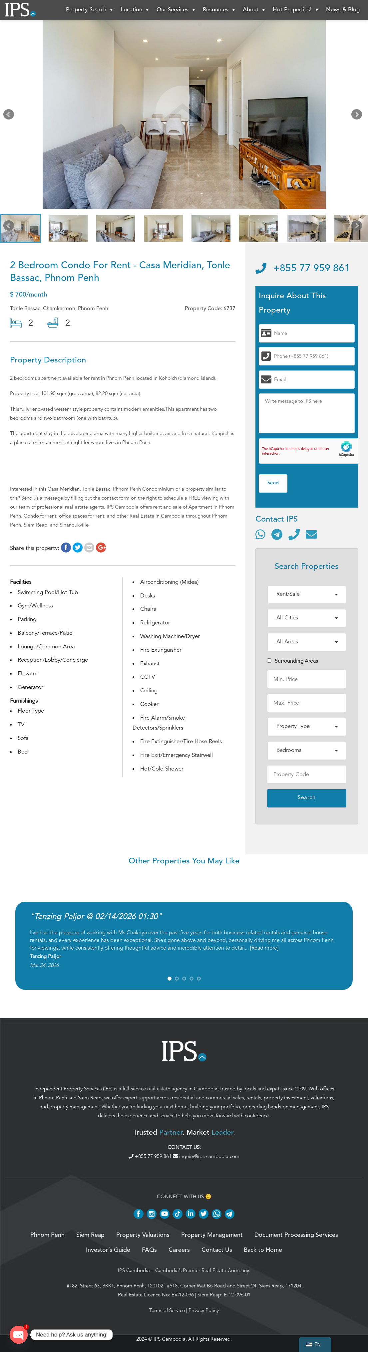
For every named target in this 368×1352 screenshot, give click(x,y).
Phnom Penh (53, 1098)
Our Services (176, 10)
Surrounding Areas (292, 661)
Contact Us (216, 1250)
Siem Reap (90, 1098)
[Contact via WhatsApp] (260, 534)
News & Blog (343, 10)
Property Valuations (143, 1235)
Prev (10, 115)
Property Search (90, 10)
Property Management (212, 1235)
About (254, 10)
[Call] (294, 534)
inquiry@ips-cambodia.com (206, 1156)
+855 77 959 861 (302, 269)
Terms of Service (167, 1310)
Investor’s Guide (108, 1250)
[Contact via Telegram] (276, 534)
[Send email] (311, 534)
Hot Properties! (296, 10)
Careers (179, 1250)
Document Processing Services (296, 1235)
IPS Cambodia (134, 1270)
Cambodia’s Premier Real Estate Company (202, 1270)
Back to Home (263, 1250)
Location (135, 10)
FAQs (149, 1250)
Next (358, 115)
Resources (219, 10)
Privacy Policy (203, 1310)
